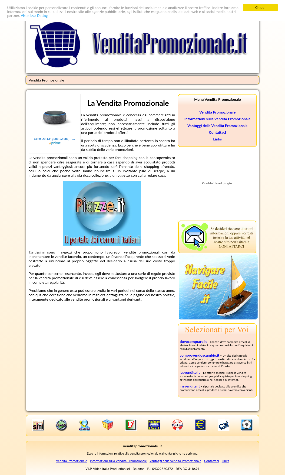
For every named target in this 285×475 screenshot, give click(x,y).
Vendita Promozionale (217, 112)
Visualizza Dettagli (35, 15)
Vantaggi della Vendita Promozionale (217, 125)
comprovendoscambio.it (199, 355)
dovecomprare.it (193, 341)
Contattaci (217, 132)
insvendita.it (190, 386)
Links (217, 139)
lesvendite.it (190, 372)
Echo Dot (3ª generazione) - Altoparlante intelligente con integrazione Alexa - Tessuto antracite (55, 138)
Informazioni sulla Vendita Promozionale (217, 119)
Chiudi (260, 7)
